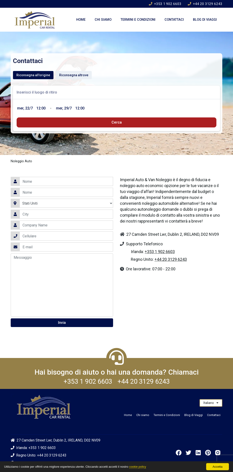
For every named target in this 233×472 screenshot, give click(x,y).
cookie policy (137, 466)
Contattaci (174, 20)
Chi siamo (103, 20)
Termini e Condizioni (138, 20)
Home (81, 20)
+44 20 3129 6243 (205, 4)
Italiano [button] (210, 403)
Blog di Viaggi (205, 20)
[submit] (116, 122)
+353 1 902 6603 (165, 4)
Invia (62, 322)
